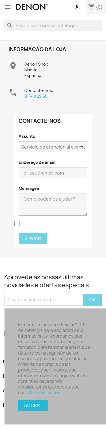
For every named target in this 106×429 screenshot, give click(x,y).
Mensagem (29, 188)
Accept (33, 405)
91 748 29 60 (35, 96)
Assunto (27, 136)
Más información (44, 393)
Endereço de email (37, 162)
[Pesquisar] (53, 25)
